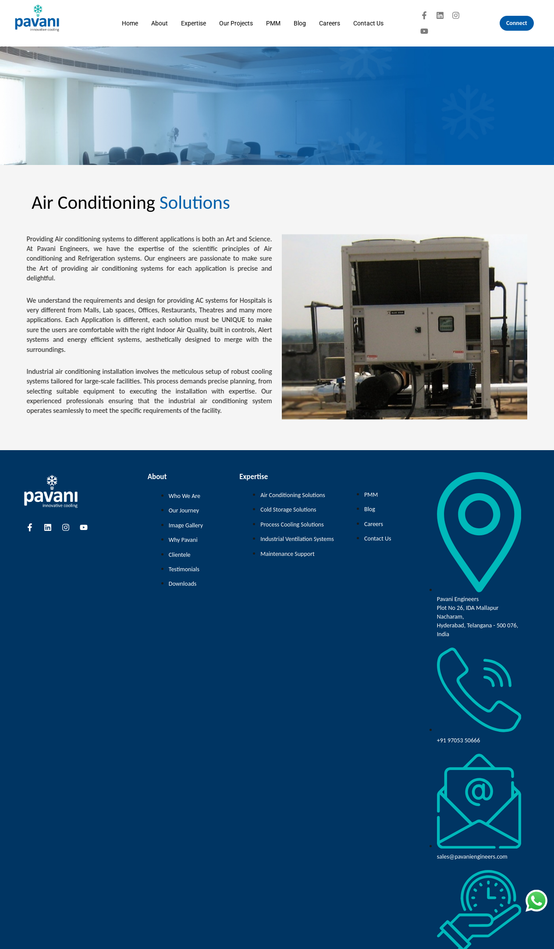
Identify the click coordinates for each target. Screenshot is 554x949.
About (159, 23)
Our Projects (236, 23)
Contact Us (368, 23)
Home (130, 23)
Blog (300, 23)
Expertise (193, 23)
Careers (329, 23)
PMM (273, 23)
